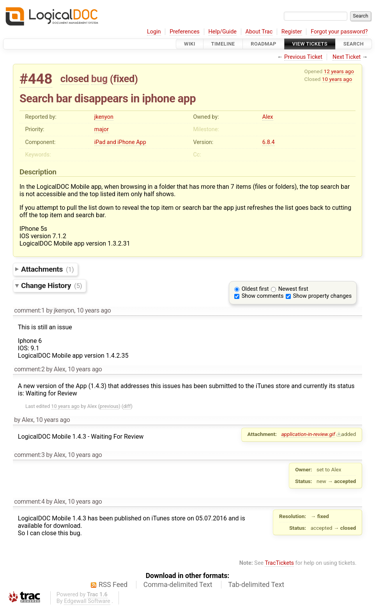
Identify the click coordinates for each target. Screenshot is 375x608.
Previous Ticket (303, 57)
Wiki (189, 44)
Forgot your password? (339, 31)
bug (99, 78)
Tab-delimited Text (256, 585)
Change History (51, 285)
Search (353, 44)
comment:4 (29, 501)
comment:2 (29, 369)
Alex (267, 117)
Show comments (263, 296)
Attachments (47, 269)
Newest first (293, 289)
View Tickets (309, 44)
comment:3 (29, 455)
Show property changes (322, 296)
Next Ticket (347, 57)
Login (154, 31)
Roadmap (263, 44)
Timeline (223, 44)
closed (74, 78)
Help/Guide (223, 31)
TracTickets (279, 563)
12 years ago (339, 71)
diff (127, 406)
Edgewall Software (87, 601)
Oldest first (255, 289)
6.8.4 (268, 142)
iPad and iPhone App (120, 142)
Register (291, 31)
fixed (123, 78)
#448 (35, 78)
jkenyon (103, 117)
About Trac (259, 31)
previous (109, 406)
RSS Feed (113, 585)
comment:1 (29, 310)
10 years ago (337, 79)
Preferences (185, 31)
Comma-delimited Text (177, 585)
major (101, 129)
